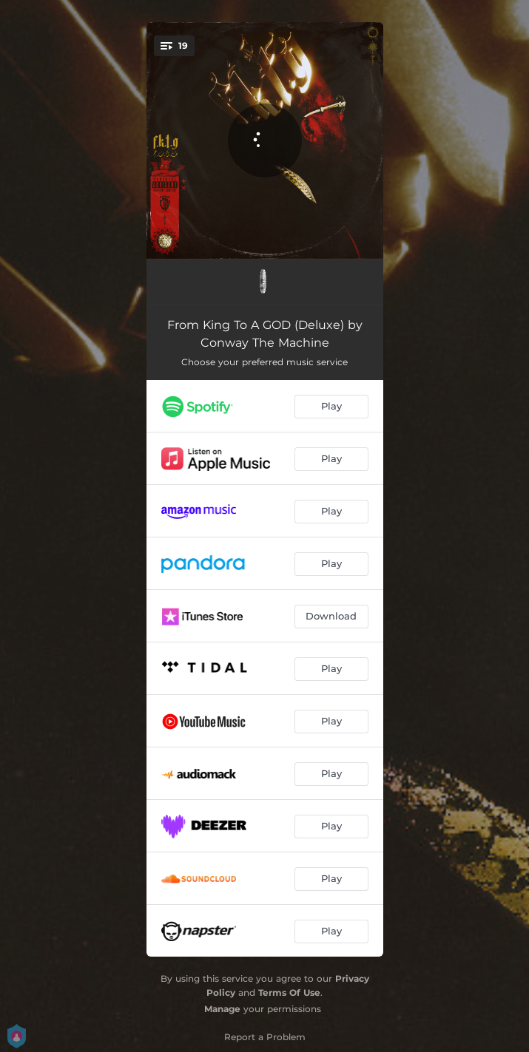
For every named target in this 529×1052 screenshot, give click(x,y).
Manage (222, 1008)
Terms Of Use (289, 992)
